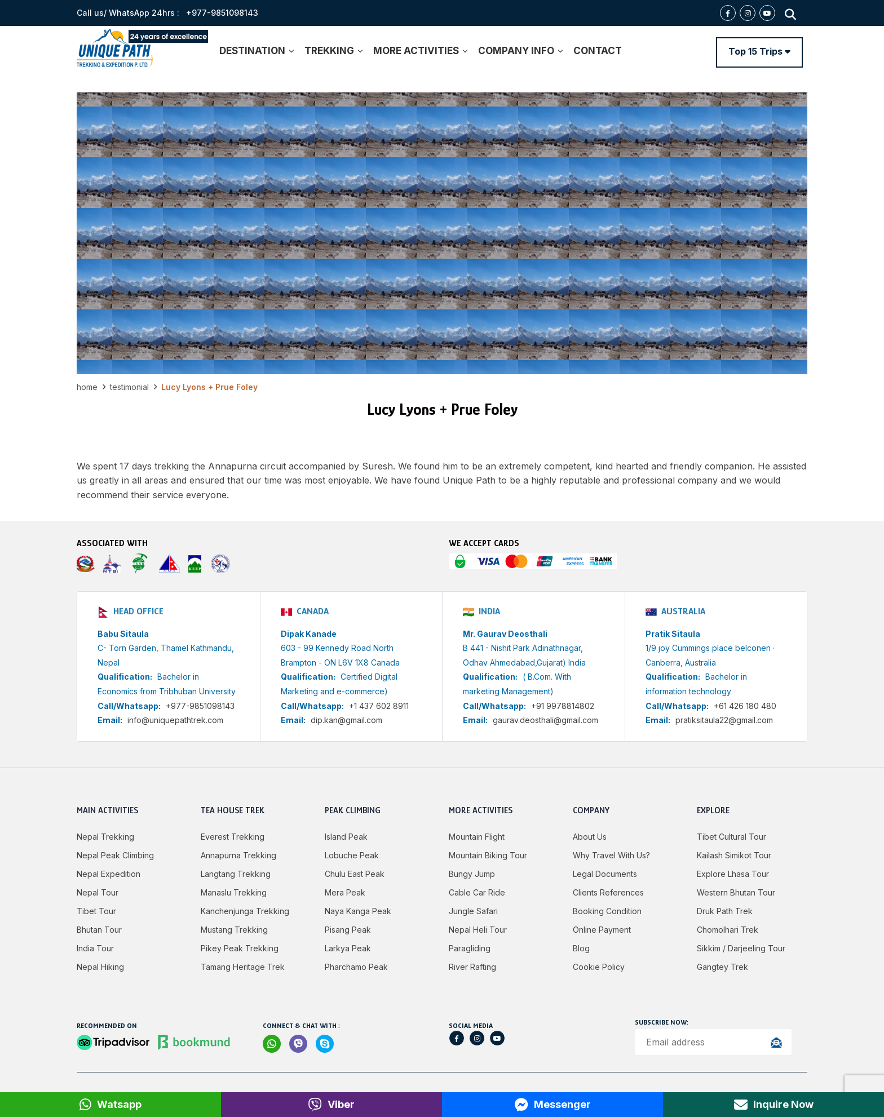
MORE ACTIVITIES (420, 50)
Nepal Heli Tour (478, 929)
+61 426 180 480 (745, 706)
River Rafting (472, 967)
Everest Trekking (232, 836)
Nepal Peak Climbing (115, 855)
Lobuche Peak (352, 855)
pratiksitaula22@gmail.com (724, 720)
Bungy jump (472, 874)
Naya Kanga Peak (358, 911)
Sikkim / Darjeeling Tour (741, 948)
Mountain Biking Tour (488, 855)
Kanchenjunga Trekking (245, 911)
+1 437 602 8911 (379, 706)
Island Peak (346, 836)
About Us (590, 836)
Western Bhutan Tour (736, 892)
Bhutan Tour (99, 929)
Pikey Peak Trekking (240, 948)
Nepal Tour (97, 892)
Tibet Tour (96, 911)
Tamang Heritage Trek (243, 967)
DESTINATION (256, 50)
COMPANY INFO (520, 50)
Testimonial (129, 387)
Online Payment (602, 929)
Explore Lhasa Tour (733, 874)
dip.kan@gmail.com (346, 720)
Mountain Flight (477, 836)
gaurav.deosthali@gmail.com (545, 720)
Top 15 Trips (759, 51)
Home (87, 387)
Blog (581, 948)
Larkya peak (348, 948)
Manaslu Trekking (234, 892)
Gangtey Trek (722, 967)
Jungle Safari (473, 911)
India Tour (95, 948)
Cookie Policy (599, 967)
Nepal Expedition (108, 874)
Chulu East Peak (354, 874)
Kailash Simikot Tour (734, 855)
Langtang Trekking (236, 874)
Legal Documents (605, 874)
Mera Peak (345, 892)
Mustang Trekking (234, 929)
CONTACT (597, 50)
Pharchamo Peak (356, 967)
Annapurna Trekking (238, 855)
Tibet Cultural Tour (731, 836)
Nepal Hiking (100, 967)
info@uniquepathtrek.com (175, 720)
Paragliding (469, 948)
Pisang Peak (348, 929)
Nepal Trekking (105, 836)
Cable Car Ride (477, 892)
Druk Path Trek (725, 911)
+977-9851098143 (200, 706)
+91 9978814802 (562, 706)
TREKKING (333, 50)
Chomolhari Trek (727, 929)
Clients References (608, 892)
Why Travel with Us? (611, 855)
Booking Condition (607, 911)
